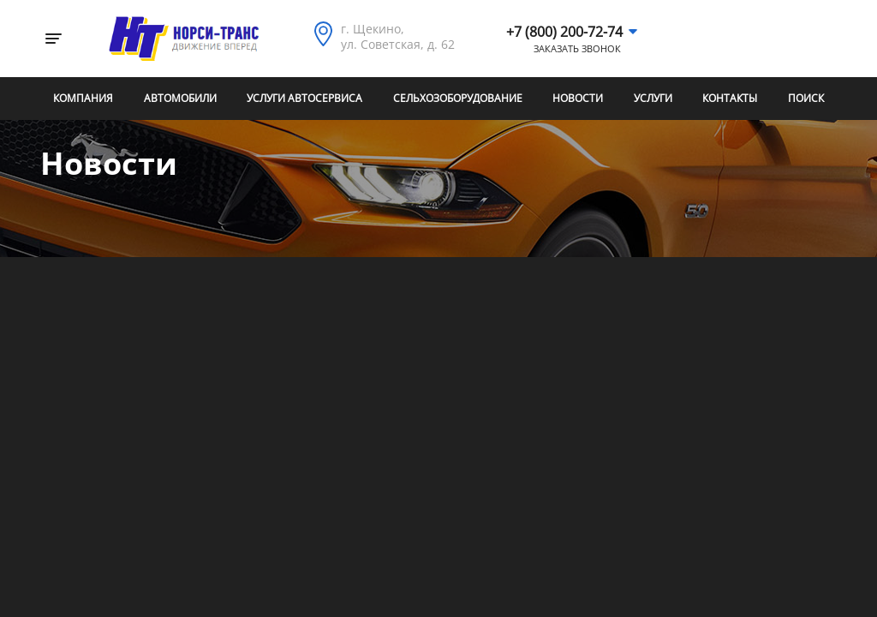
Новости (577, 98)
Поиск (806, 98)
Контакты (729, 98)
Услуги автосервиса (304, 98)
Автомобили (180, 98)
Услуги (653, 98)
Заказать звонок (577, 49)
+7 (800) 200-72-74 (564, 31)
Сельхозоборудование (457, 98)
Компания (83, 98)
